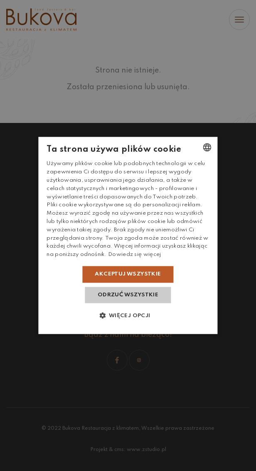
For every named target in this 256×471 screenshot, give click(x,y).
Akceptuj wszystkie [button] (128, 274)
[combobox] (207, 147)
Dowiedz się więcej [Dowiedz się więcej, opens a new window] (134, 255)
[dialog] (127, 235)
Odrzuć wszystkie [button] (128, 295)
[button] (128, 316)
